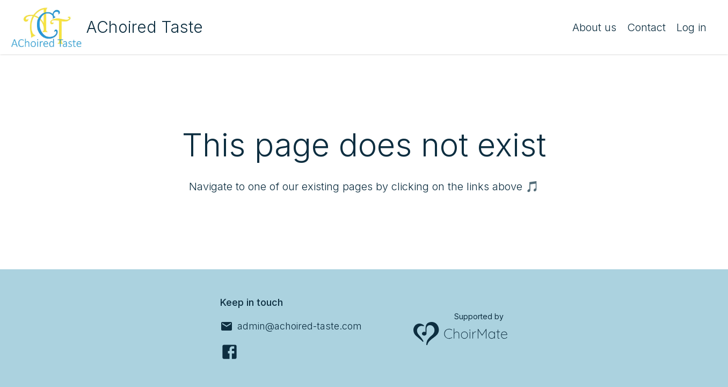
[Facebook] (229, 351)
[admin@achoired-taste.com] (291, 326)
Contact (646, 27)
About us (594, 27)
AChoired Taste (144, 27)
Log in (691, 27)
